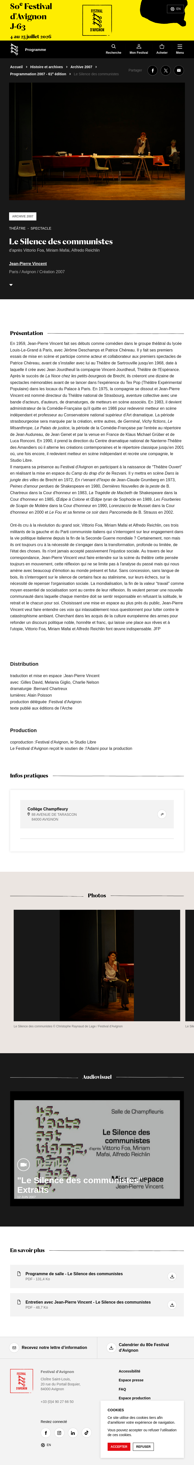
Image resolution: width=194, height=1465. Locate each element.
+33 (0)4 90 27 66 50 (57, 1402)
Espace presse (131, 1380)
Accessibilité (129, 1371)
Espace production (135, 1398)
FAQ (122, 1389)
